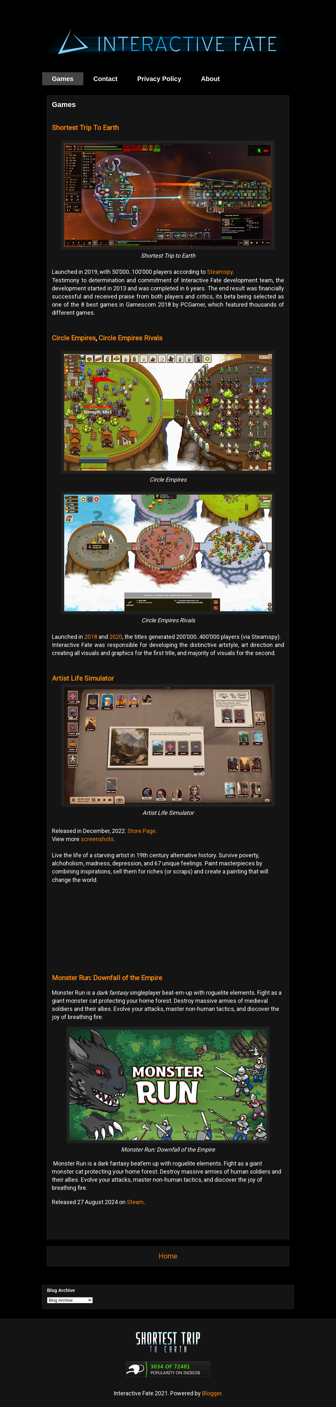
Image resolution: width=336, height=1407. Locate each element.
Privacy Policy (159, 78)
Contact (105, 78)
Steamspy (220, 271)
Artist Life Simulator (83, 678)
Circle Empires (74, 338)
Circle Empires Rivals (130, 338)
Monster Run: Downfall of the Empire (107, 978)
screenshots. (98, 839)
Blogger (212, 1393)
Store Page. (142, 830)
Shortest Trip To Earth (85, 127)
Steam (135, 1202)
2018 (90, 636)
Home (168, 1256)
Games (63, 78)
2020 (115, 636)
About (210, 78)
